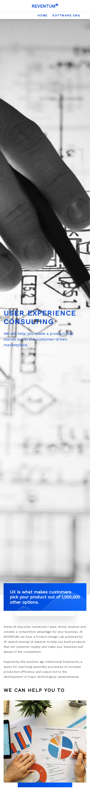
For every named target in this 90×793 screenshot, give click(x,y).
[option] (42, 15)
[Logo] (45, 6)
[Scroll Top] (81, 787)
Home (43, 15)
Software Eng (66, 15)
